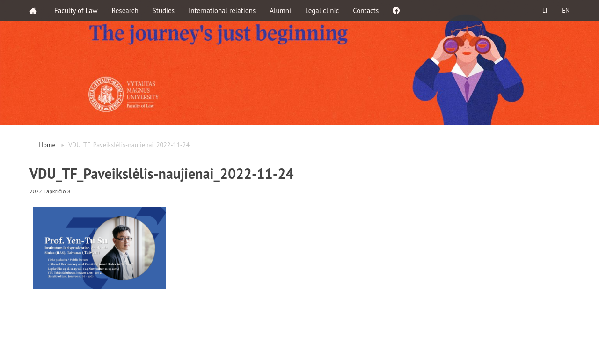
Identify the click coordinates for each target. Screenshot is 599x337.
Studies (164, 10)
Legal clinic (322, 10)
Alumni (280, 10)
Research (125, 10)
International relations (222, 10)
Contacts (366, 10)
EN (566, 11)
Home (47, 144)
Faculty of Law (76, 10)
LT (545, 11)
